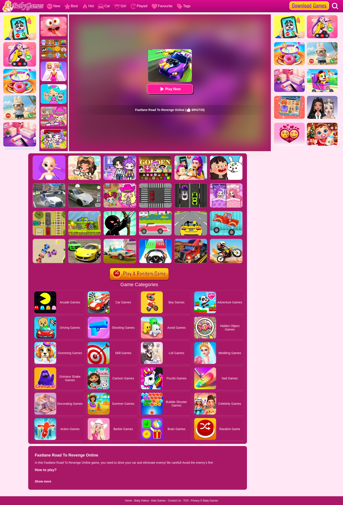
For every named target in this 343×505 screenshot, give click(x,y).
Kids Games (158, 500)
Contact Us (174, 500)
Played (138, 6)
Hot (88, 6)
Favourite (162, 6)
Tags (184, 6)
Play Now (170, 89)
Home (128, 500)
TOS (186, 500)
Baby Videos (141, 500)
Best (71, 6)
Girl (120, 6)
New (53, 6)
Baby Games (210, 500)
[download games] (309, 1)
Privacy (195, 500)
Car (104, 6)
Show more (43, 481)
